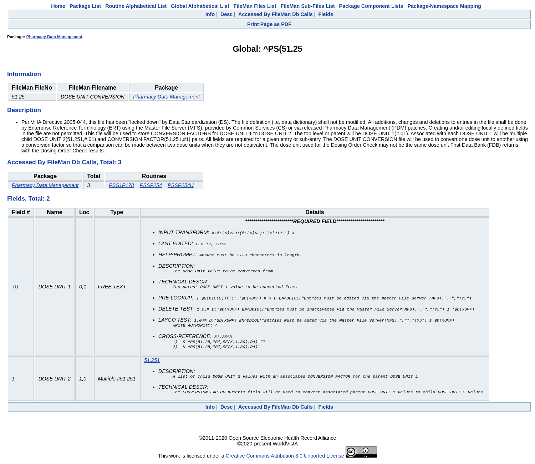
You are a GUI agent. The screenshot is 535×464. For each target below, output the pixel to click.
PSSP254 (151, 185)
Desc (226, 14)
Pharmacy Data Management (54, 37)
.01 (15, 287)
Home (58, 6)
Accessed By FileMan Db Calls (275, 14)
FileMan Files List (255, 6)
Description (24, 110)
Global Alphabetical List (200, 6)
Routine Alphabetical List (136, 6)
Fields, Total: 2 (28, 198)
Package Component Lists (371, 6)
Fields (326, 14)
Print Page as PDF (269, 24)
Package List (85, 6)
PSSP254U (181, 185)
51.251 (152, 361)
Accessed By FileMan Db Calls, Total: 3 (64, 162)
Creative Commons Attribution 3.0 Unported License (285, 458)
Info (210, 14)
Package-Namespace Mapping (444, 6)
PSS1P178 (121, 185)
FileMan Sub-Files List (308, 6)
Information (24, 73)
